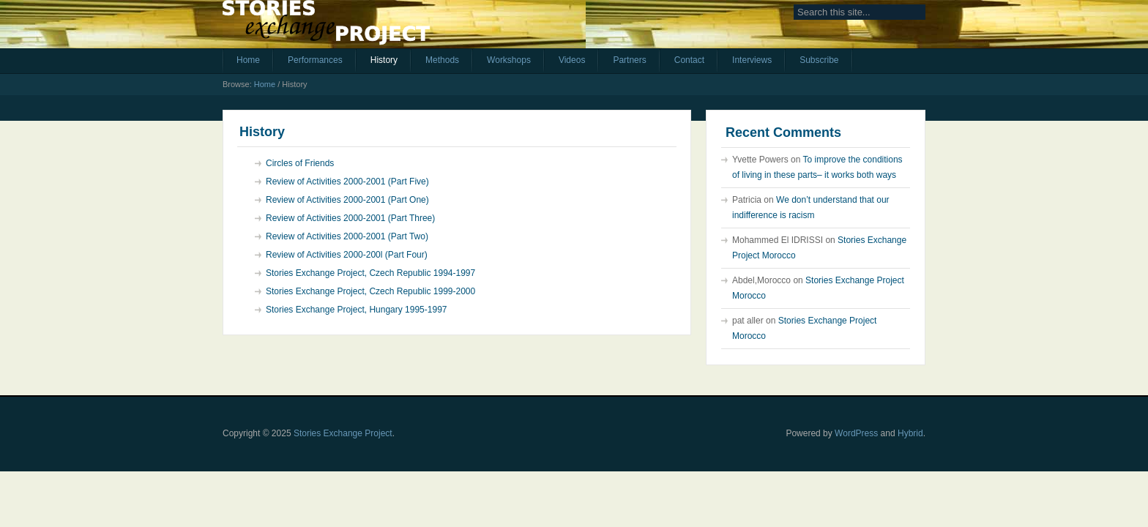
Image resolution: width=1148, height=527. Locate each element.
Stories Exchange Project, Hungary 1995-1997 (356, 309)
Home (248, 60)
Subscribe (819, 60)
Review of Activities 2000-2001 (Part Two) (347, 236)
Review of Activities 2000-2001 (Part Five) (347, 181)
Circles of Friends (300, 163)
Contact (689, 60)
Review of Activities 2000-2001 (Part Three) (350, 218)
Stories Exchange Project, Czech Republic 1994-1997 (370, 273)
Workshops (509, 60)
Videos (572, 60)
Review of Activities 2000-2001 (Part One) (347, 200)
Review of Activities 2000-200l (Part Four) (347, 255)
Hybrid (910, 433)
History (384, 60)
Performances (315, 60)
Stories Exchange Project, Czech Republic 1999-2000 (370, 291)
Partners (629, 60)
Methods (442, 60)
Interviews (752, 60)
